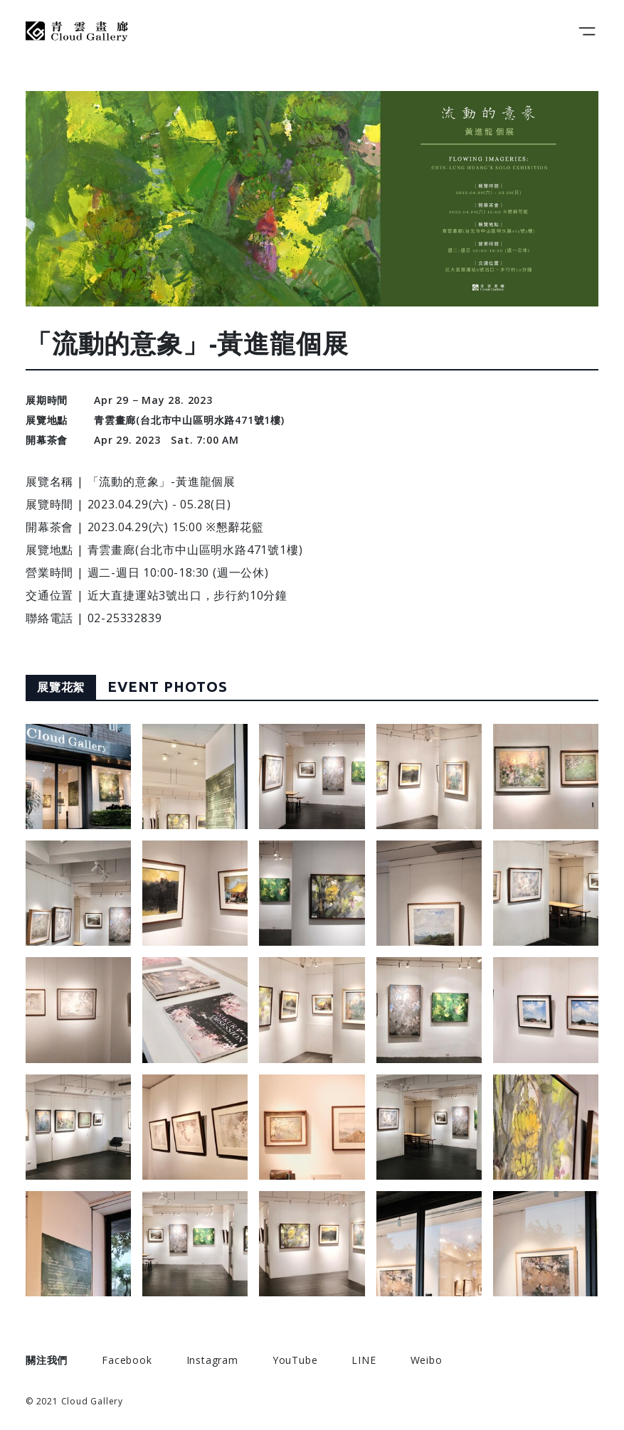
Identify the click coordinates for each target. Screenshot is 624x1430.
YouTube (295, 1360)
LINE (363, 1360)
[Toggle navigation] (587, 31)
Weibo (427, 1360)
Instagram (212, 1360)
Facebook (127, 1360)
